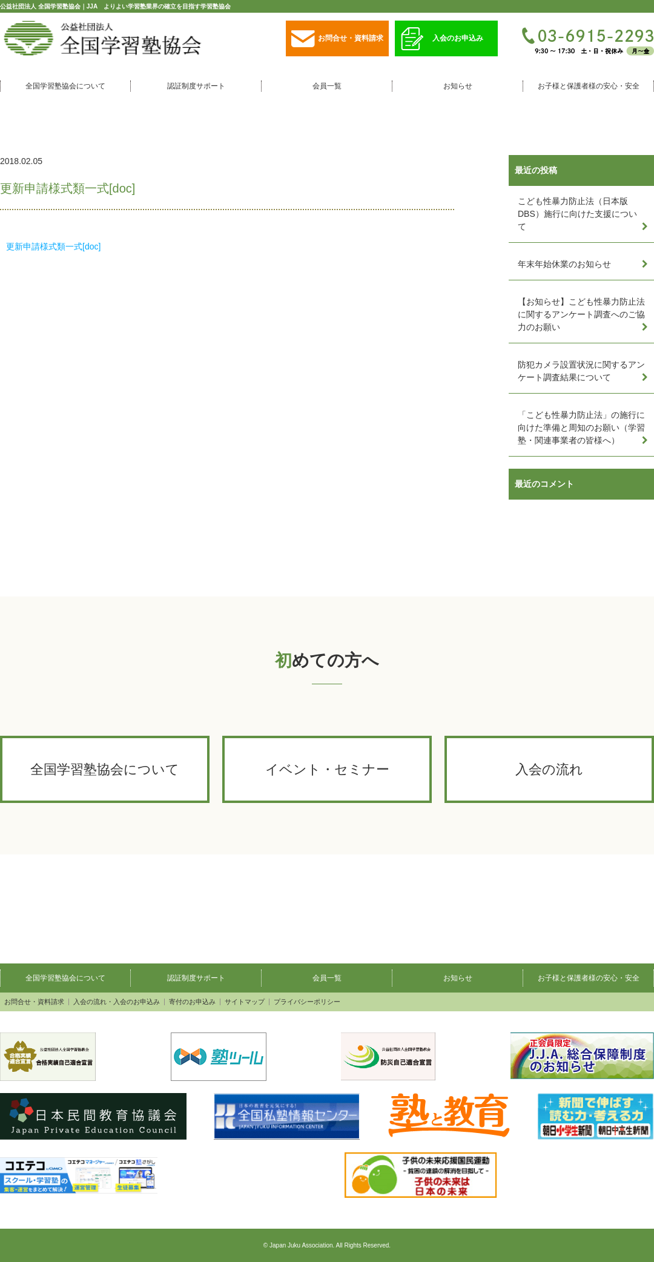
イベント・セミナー (327, 769)
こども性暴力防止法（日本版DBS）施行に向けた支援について (577, 213)
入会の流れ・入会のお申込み (116, 1002)
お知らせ (457, 86)
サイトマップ (245, 1002)
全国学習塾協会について (65, 86)
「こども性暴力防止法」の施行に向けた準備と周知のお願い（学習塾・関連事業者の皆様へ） (581, 427)
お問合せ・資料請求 (337, 39)
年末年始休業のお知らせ (564, 264)
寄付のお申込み (192, 1002)
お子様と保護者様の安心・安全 (588, 86)
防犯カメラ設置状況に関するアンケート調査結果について (581, 371)
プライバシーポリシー (307, 1002)
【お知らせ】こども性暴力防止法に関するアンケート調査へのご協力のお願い (581, 314)
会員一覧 (327, 86)
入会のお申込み (442, 39)
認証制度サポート (196, 86)
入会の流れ (549, 769)
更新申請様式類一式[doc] (53, 246)
